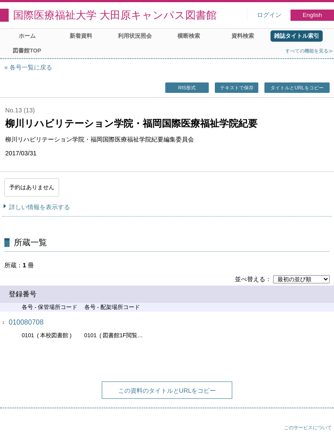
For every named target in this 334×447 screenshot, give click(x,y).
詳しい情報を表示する (39, 207)
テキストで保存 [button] (237, 87)
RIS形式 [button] (187, 87)
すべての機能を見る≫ (309, 50)
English (312, 15)
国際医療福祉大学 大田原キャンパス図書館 (115, 15)
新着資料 (81, 36)
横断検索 (188, 36)
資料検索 (242, 36)
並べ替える (250, 279)
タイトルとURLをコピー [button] (297, 87)
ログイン (269, 15)
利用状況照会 (135, 36)
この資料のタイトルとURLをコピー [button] (167, 390)
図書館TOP (27, 50)
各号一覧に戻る (31, 67)
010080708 (26, 322)
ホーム (27, 36)
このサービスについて (308, 427)
